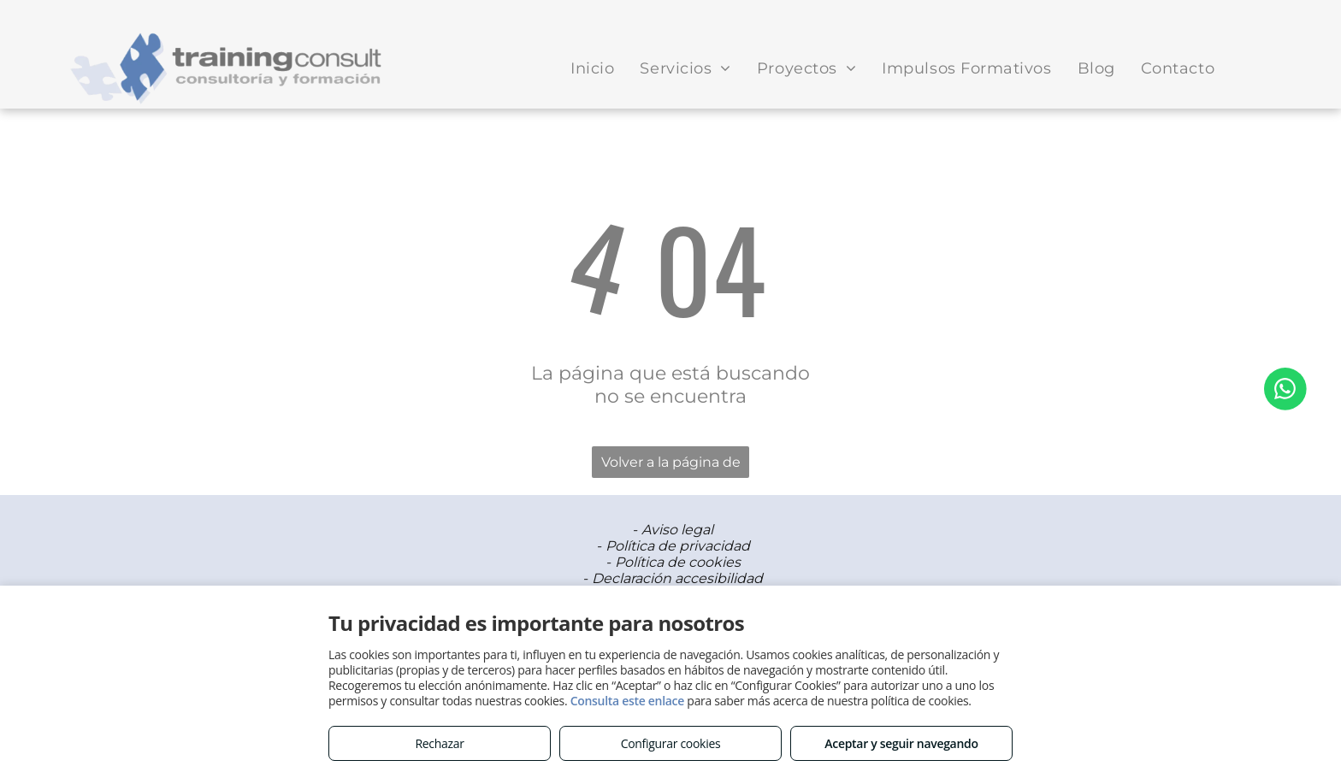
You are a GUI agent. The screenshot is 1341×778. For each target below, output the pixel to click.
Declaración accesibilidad (677, 578)
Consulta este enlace (627, 701)
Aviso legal (677, 530)
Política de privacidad (678, 546)
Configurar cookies (671, 743)
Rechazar (439, 743)
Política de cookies (678, 562)
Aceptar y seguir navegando (901, 743)
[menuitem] (592, 68)
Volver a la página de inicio (671, 466)
